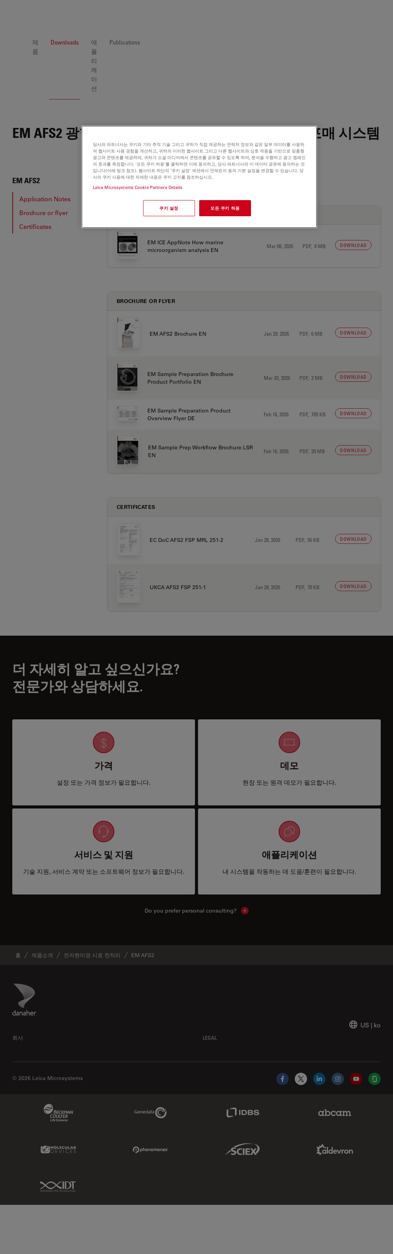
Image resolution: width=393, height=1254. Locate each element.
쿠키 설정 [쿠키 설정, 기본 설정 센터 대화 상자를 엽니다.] (168, 208)
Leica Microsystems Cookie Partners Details (138, 187)
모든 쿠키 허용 (225, 208)
